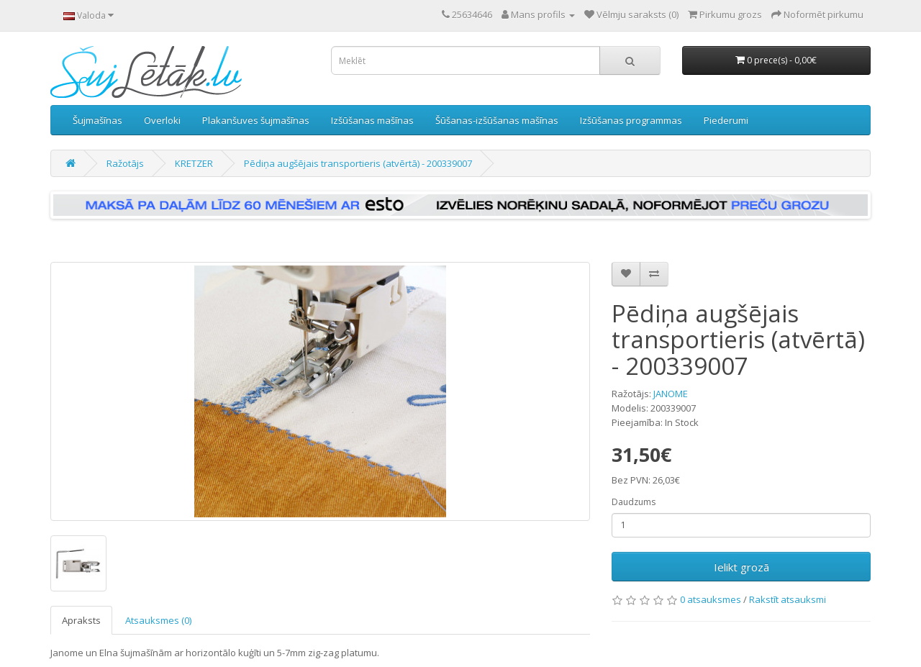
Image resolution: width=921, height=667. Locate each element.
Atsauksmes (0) (158, 620)
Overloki (162, 120)
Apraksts (81, 620)
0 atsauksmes (710, 599)
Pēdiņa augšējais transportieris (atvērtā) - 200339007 (358, 163)
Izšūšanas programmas (631, 120)
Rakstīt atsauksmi (787, 599)
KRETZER (194, 163)
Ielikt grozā (741, 567)
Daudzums (633, 502)
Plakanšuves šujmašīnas (255, 120)
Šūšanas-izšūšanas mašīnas (496, 120)
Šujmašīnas (97, 120)
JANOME (670, 393)
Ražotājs (125, 163)
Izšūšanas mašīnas (372, 120)
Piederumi (726, 120)
